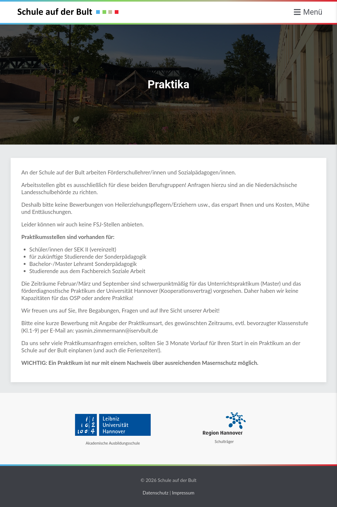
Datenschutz (155, 493)
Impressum (183, 493)
